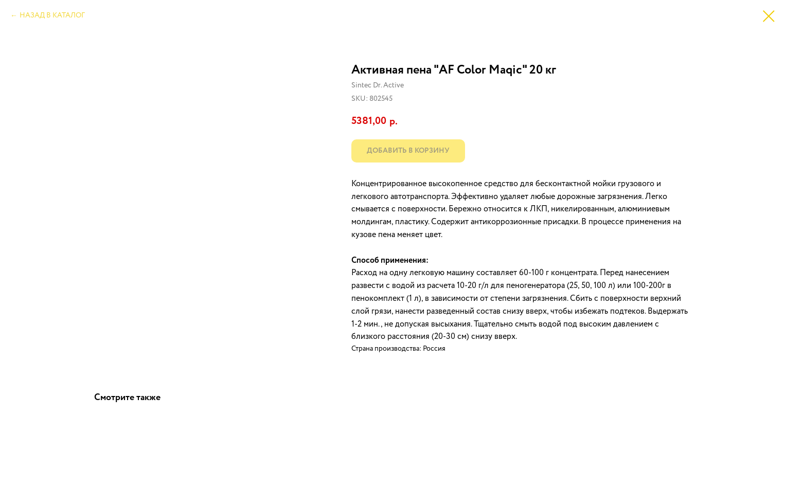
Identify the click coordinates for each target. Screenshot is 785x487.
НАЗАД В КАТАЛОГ (52, 15)
